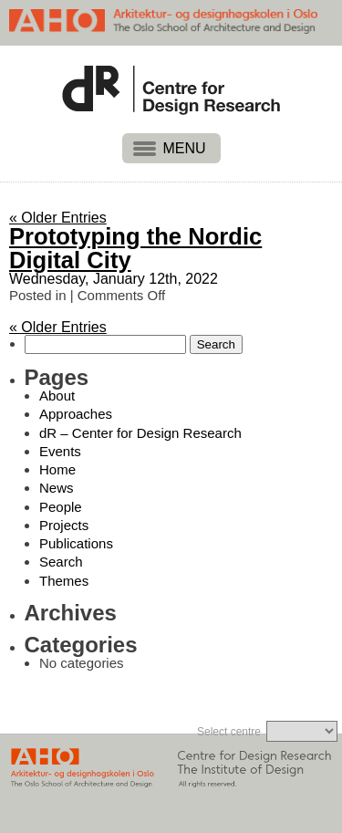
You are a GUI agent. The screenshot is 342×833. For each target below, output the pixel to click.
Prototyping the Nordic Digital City (135, 248)
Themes (63, 580)
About (57, 395)
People (60, 507)
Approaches (75, 414)
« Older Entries (58, 217)
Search (61, 561)
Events (60, 451)
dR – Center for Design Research (140, 433)
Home (57, 469)
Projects (63, 525)
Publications (76, 543)
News (56, 487)
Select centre (229, 731)
